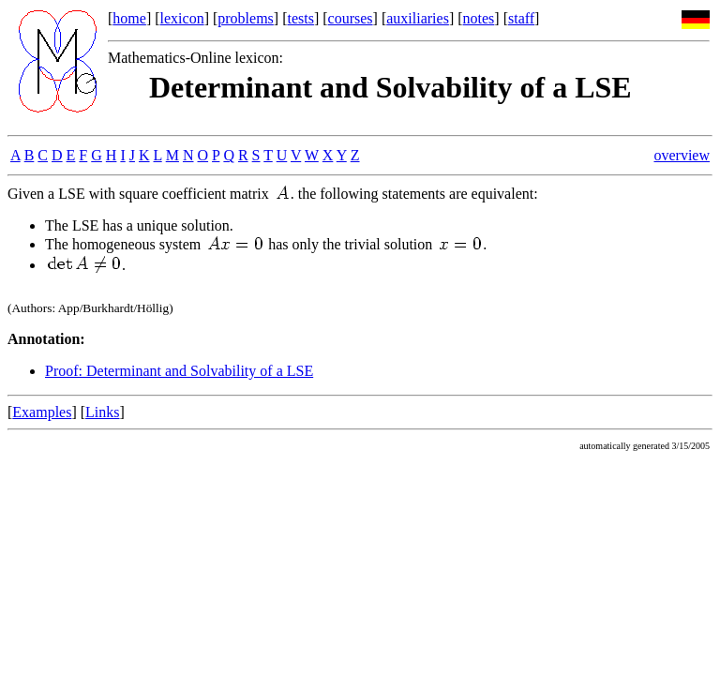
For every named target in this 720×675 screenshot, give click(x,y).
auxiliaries (417, 18)
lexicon (182, 18)
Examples (41, 412)
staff (521, 18)
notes (479, 18)
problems (246, 18)
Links (102, 412)
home (129, 18)
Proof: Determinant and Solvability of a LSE (179, 371)
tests (300, 18)
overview (681, 155)
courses (350, 18)
